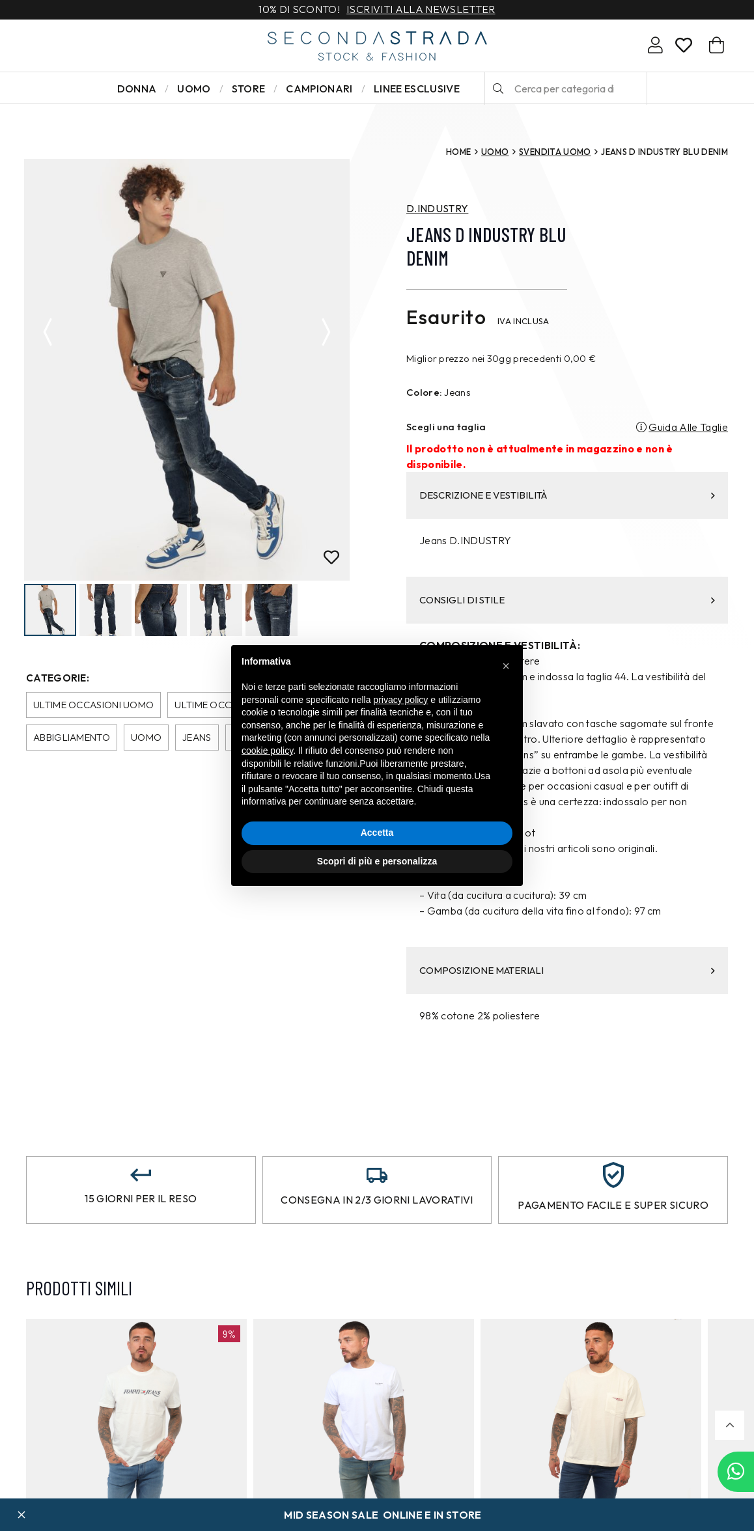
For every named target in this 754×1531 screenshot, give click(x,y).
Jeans (197, 738)
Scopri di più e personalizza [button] (377, 861)
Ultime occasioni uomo (93, 706)
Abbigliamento (71, 738)
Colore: (424, 392)
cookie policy (267, 750)
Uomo (193, 88)
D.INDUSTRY (437, 208)
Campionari (319, 88)
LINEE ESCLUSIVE (417, 88)
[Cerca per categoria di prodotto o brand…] (566, 88)
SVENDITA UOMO (555, 151)
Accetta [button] (377, 832)
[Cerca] (498, 88)
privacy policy (400, 700)
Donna (137, 88)
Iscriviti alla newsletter (420, 10)
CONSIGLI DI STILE (567, 600)
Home (458, 151)
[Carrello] (716, 45)
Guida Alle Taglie (688, 427)
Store (249, 88)
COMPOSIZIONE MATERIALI (567, 970)
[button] (729, 1425)
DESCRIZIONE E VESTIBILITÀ (567, 495)
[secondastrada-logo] (377, 46)
